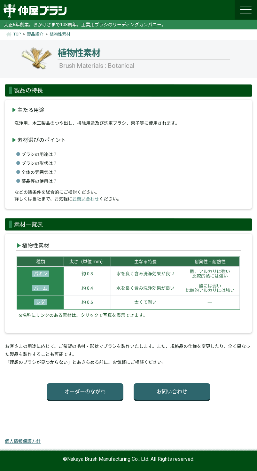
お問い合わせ (85, 198)
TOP (17, 34)
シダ (40, 302)
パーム (40, 288)
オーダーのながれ (85, 392)
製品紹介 (35, 34)
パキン (40, 273)
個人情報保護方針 (23, 441)
